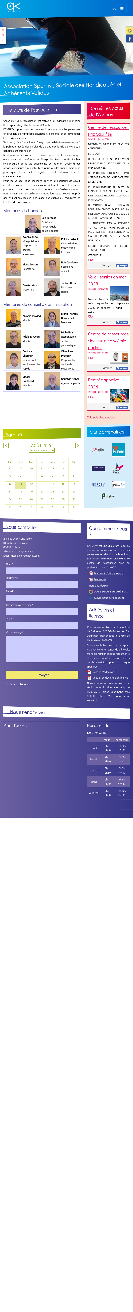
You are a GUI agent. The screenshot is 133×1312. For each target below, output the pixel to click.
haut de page (3, 30)
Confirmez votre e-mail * (19, 605)
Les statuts (97, 579)
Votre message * (15, 632)
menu (114, 9)
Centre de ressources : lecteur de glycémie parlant (108, 340)
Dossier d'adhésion (100, 672)
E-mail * (10, 591)
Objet (9, 618)
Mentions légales (98, 585)
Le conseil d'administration (106, 573)
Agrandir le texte (3, 41)
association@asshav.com (25, 555)
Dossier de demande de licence (107, 677)
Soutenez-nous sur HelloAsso (129, 31)
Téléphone (12, 577)
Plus (91, 259)
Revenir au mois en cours (42, 450)
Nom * (9, 564)
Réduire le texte (3, 35)
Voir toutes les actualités (101, 417)
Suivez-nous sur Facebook (129, 39)
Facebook (122, 265)
